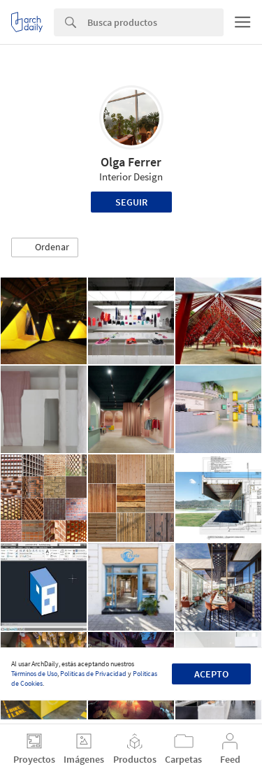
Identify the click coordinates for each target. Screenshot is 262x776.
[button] (44, 247)
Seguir (131, 202)
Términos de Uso (34, 673)
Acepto (211, 674)
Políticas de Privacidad (93, 673)
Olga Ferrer (131, 162)
